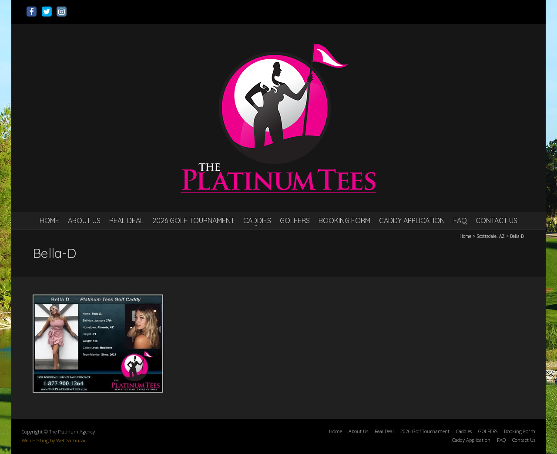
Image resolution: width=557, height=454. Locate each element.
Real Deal (126, 220)
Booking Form (344, 220)
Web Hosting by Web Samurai (53, 440)
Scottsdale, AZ (490, 236)
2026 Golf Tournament (193, 220)
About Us (84, 220)
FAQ (460, 220)
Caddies (257, 220)
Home (49, 220)
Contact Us (496, 220)
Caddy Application (412, 220)
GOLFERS (295, 220)
